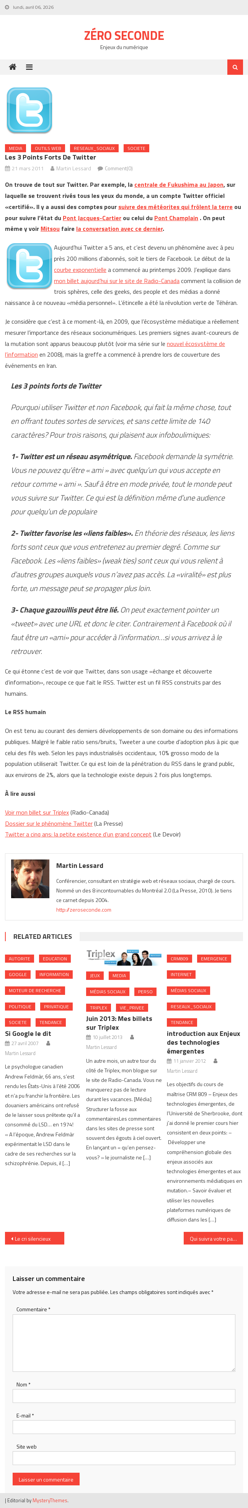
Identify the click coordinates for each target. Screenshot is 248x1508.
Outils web (48, 148)
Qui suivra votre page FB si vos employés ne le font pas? (216, 1239)
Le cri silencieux (33, 1239)
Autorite (19, 958)
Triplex (98, 1007)
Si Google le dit (28, 1033)
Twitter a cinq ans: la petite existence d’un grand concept (78, 834)
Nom (23, 1384)
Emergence (214, 958)
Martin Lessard (73, 168)
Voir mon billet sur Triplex (37, 812)
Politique (20, 1006)
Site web (26, 1446)
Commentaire (33, 1309)
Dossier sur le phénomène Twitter (49, 823)
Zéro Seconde (124, 35)
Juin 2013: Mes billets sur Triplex (119, 1022)
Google (18, 974)
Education (55, 958)
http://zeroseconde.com (83, 909)
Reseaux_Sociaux (94, 148)
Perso (145, 991)
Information (54, 974)
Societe (136, 148)
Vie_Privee (132, 1007)
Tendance (50, 1022)
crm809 (179, 958)
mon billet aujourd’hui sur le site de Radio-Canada (116, 280)
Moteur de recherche (35, 990)
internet (181, 974)
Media (15, 148)
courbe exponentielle (80, 269)
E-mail (25, 1415)
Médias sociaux (108, 991)
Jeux (95, 975)
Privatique (56, 1006)
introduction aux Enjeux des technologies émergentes (203, 1042)
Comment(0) (119, 168)
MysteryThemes (50, 1500)
